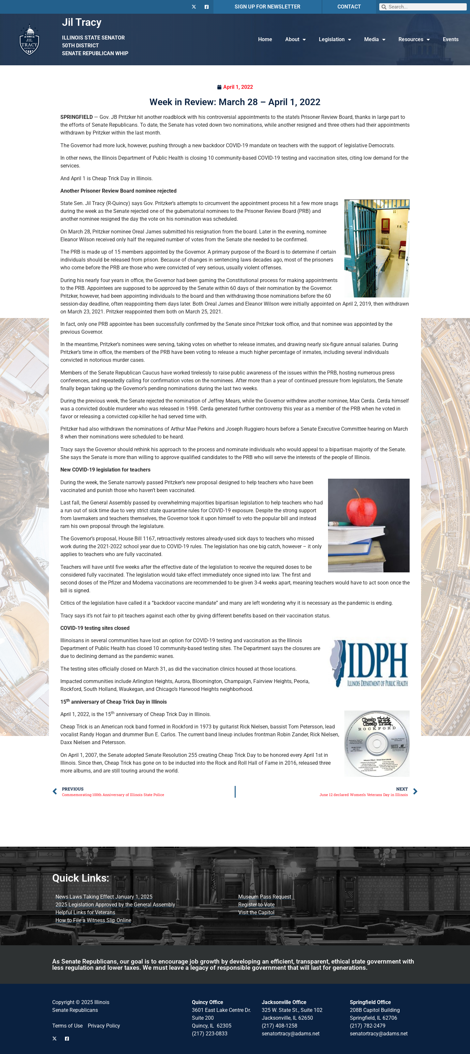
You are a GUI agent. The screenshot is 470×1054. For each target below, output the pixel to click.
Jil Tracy (82, 22)
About (295, 39)
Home (265, 39)
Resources (414, 39)
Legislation (335, 39)
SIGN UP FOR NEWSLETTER (267, 7)
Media (374, 39)
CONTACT (349, 7)
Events (451, 39)
